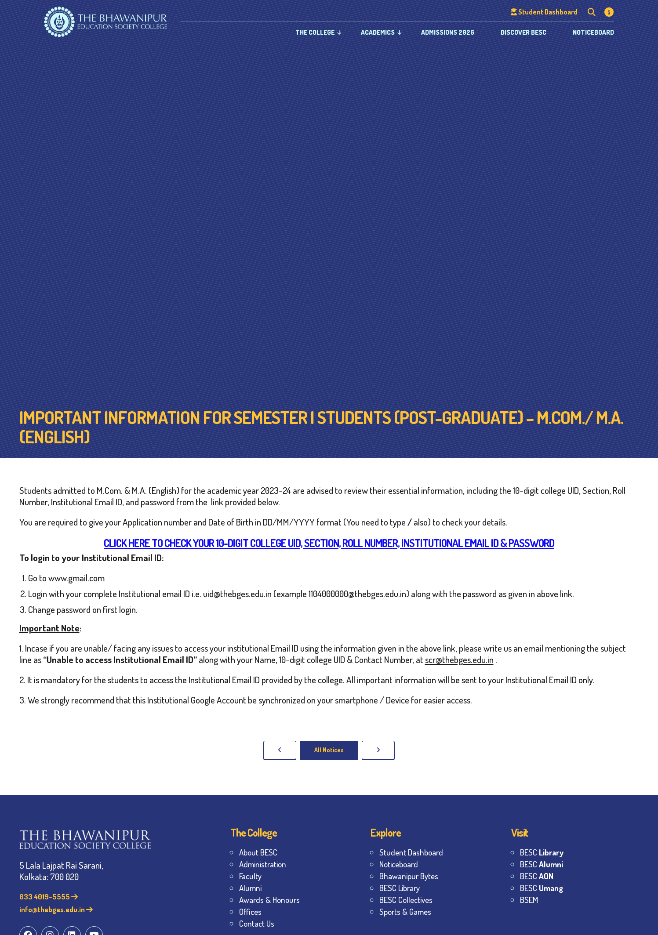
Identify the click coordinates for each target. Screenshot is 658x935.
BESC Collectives (406, 900)
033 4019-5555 (48, 896)
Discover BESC (523, 32)
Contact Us (256, 923)
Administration (262, 864)
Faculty (250, 876)
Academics (378, 32)
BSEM (529, 900)
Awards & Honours (269, 900)
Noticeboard (593, 32)
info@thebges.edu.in (56, 909)
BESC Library (399, 888)
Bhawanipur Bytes (408, 876)
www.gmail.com (76, 577)
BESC (541, 852)
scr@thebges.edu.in (459, 659)
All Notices (329, 750)
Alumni (250, 888)
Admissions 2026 (447, 32)
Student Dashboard (411, 852)
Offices (250, 911)
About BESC (258, 852)
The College (314, 32)
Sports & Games (405, 911)
